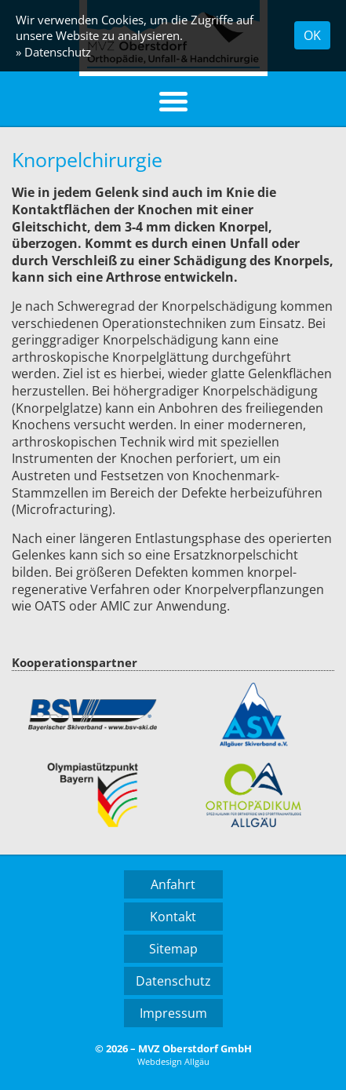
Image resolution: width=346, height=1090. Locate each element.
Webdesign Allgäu (173, 1061)
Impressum (173, 1013)
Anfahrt (173, 884)
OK (312, 35)
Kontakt (173, 916)
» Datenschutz (53, 52)
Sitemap (173, 948)
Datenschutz (173, 981)
